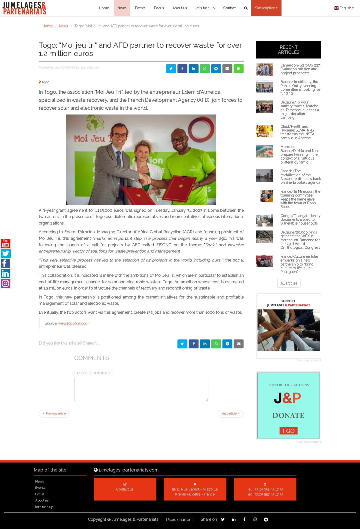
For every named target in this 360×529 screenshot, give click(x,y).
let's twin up (205, 8)
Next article (231, 413)
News (122, 8)
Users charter (178, 519)
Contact (229, 8)
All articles (288, 283)
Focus (159, 8)
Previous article (54, 413)
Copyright (97, 519)
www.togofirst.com (73, 323)
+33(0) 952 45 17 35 (268, 489)
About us (179, 8)
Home (104, 8)
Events (140, 8)
